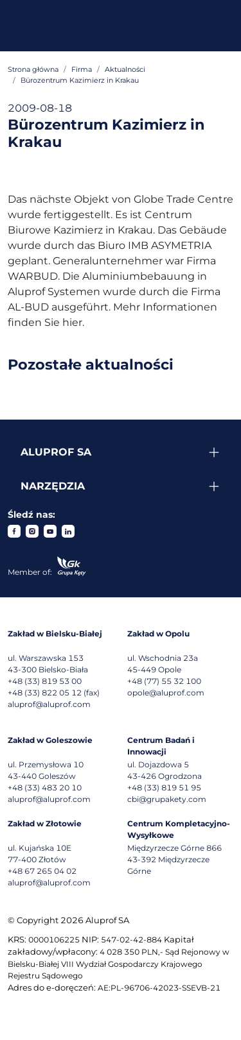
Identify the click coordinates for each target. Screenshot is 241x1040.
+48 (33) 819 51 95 (164, 787)
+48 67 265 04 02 (42, 871)
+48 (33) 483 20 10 (45, 787)
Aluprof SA (56, 452)
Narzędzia (53, 486)
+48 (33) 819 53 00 (45, 681)
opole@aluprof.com (165, 692)
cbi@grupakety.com (166, 799)
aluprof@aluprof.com (49, 704)
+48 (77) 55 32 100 (164, 681)
